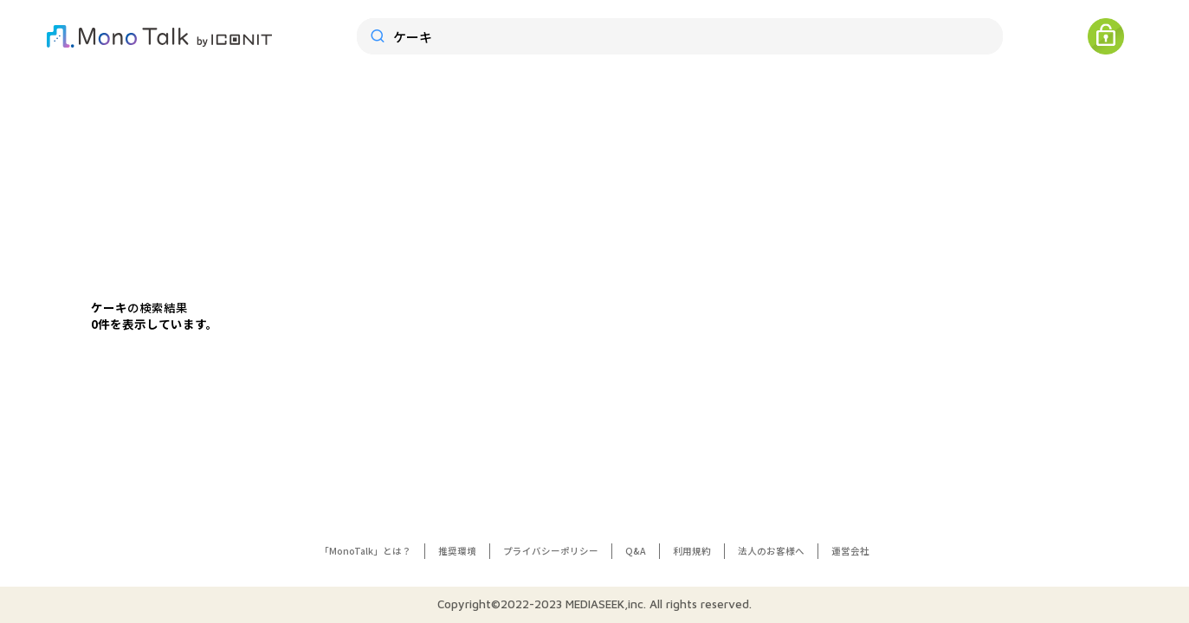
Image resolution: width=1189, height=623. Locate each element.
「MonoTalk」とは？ (365, 550)
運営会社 (850, 550)
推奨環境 (457, 550)
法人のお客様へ (771, 550)
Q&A (635, 550)
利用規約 (692, 550)
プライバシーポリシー (550, 550)
